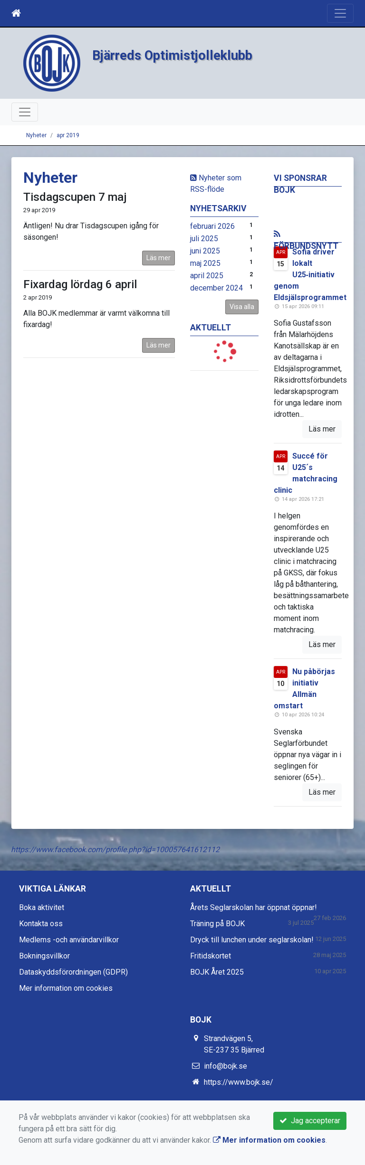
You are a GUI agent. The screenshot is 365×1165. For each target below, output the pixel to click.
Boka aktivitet (41, 907)
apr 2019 (68, 135)
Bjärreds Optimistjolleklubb (183, 55)
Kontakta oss (41, 923)
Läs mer (158, 258)
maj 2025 (205, 263)
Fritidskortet (210, 955)
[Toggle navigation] (340, 13)
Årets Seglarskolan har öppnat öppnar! (253, 907)
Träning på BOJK (217, 923)
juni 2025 (205, 250)
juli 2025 (204, 238)
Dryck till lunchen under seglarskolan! (252, 939)
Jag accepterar (309, 1120)
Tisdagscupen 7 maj (75, 197)
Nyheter (36, 135)
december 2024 (216, 287)
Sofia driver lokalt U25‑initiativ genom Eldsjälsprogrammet (310, 274)
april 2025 (206, 275)
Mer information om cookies (66, 988)
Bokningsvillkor (44, 955)
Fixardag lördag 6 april (80, 284)
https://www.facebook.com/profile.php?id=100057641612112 (115, 849)
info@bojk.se (225, 1066)
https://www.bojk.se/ (238, 1082)
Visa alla (242, 306)
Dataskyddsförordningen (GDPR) (73, 972)
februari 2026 (212, 226)
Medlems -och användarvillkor (69, 939)
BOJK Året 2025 (217, 972)
